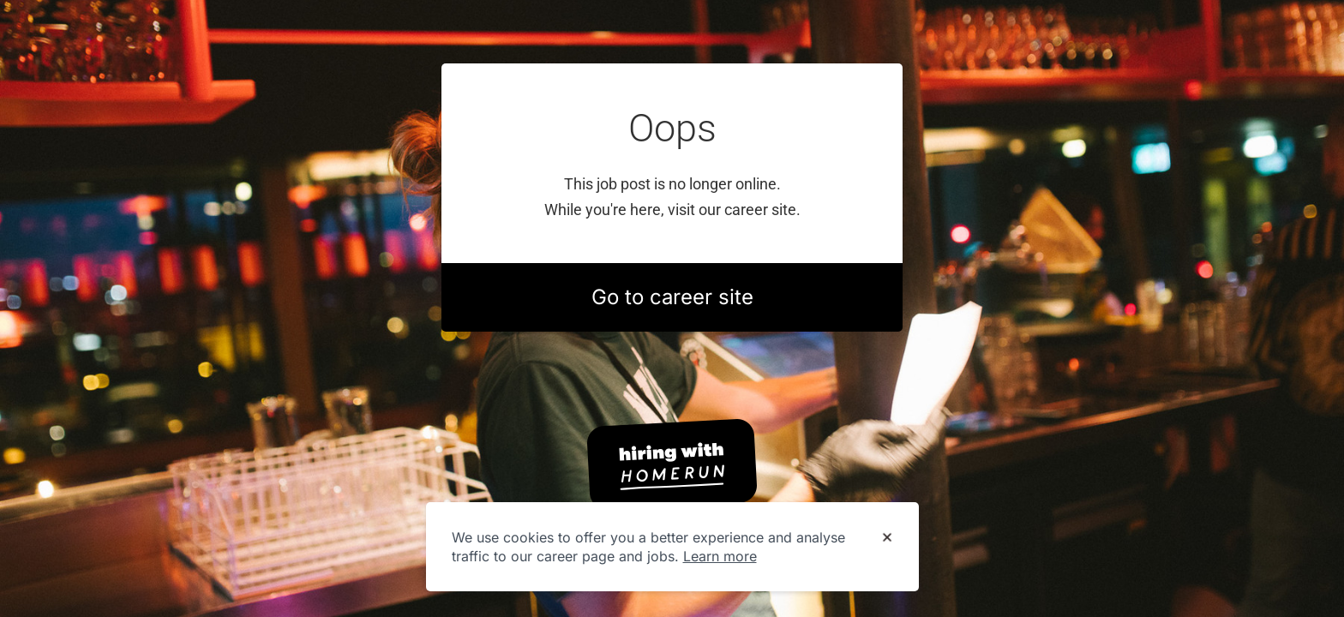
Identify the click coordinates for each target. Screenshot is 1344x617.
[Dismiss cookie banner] (887, 538)
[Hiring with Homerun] (672, 464)
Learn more (720, 556)
